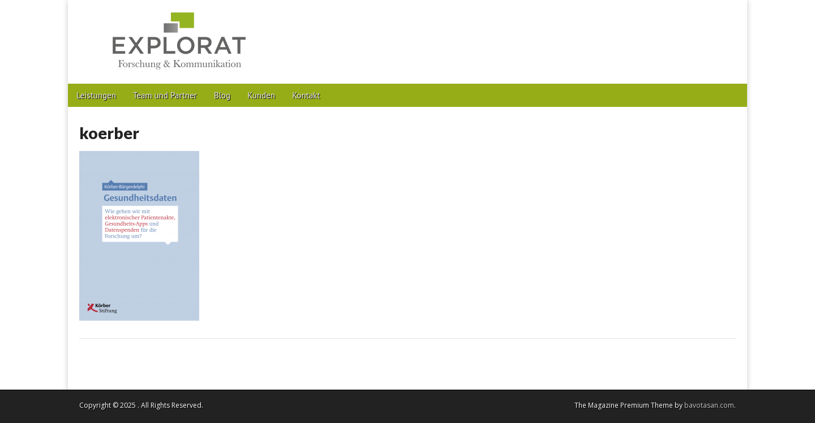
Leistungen (96, 95)
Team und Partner (165, 95)
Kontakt (306, 95)
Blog (222, 95)
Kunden (261, 95)
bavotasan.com (709, 405)
